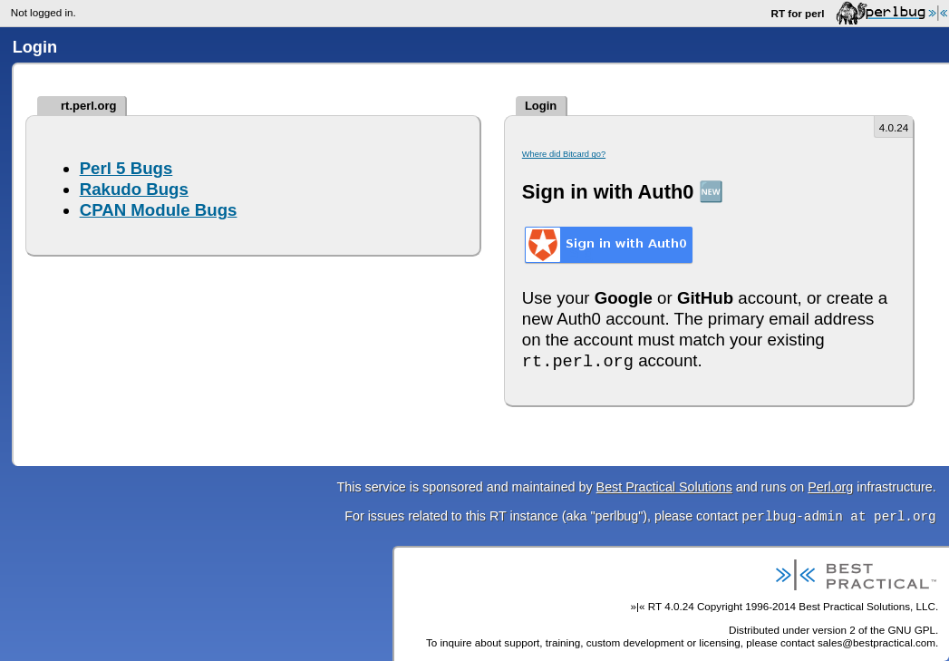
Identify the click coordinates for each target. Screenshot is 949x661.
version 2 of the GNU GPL (873, 630)
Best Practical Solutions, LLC (867, 606)
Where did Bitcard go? (563, 154)
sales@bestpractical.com (876, 642)
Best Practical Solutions (664, 487)
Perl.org (830, 487)
